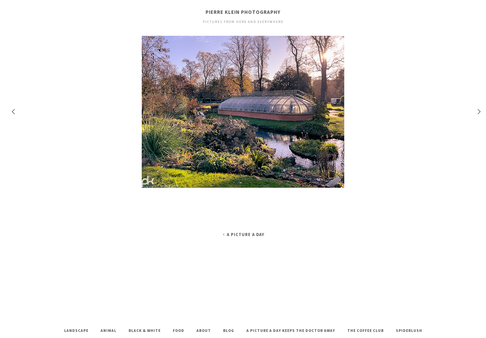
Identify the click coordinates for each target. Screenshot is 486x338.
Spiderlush (409, 330)
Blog (228, 330)
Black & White (145, 330)
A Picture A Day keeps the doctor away (290, 330)
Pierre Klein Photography (243, 12)
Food (178, 330)
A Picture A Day (243, 234)
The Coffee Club (365, 330)
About (203, 330)
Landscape (76, 330)
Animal (108, 330)
